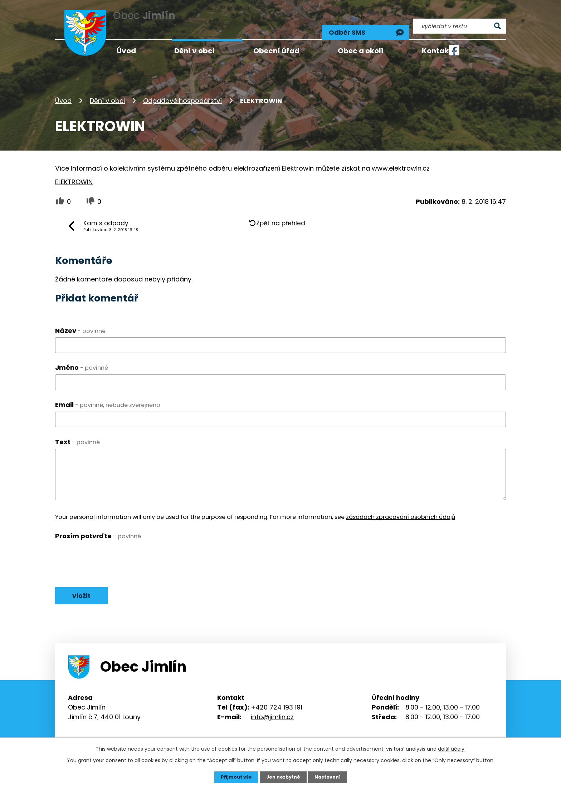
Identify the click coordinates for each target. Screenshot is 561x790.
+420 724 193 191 (276, 699)
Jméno (81, 357)
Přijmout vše (233, 776)
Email (107, 395)
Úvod (63, 90)
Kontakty (439, 51)
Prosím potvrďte (98, 525)
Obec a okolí (361, 51)
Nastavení (330, 776)
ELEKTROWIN (74, 171)
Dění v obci (107, 90)
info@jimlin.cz (272, 708)
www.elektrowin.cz (401, 158)
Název (80, 320)
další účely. (451, 748)
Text (77, 432)
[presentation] (109, 547)
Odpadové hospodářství (182, 90)
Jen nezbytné (283, 776)
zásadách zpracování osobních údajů (400, 507)
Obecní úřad (276, 51)
